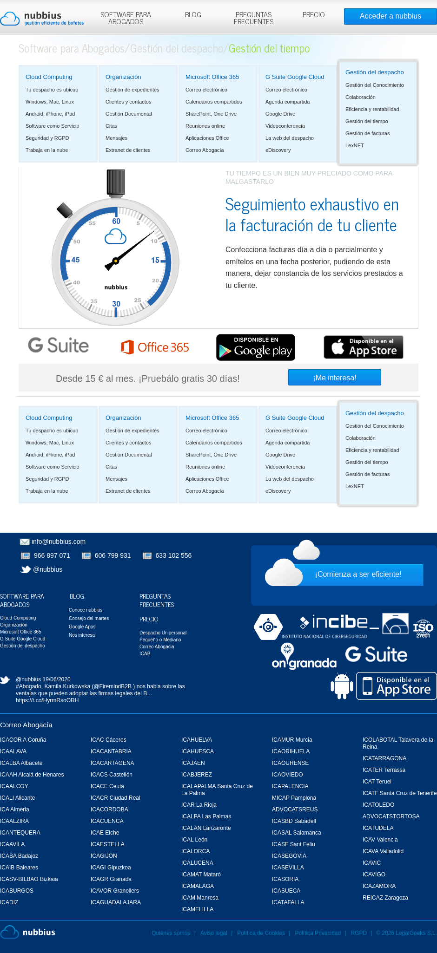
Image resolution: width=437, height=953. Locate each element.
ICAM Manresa (199, 897)
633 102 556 (174, 555)
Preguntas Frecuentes (156, 599)
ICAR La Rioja (199, 805)
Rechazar (373, 10)
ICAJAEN (193, 763)
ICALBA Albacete (21, 763)
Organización (123, 76)
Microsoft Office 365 (212, 76)
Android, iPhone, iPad (50, 114)
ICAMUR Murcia (292, 740)
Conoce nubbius (85, 610)
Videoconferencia (285, 126)
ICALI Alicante (17, 798)
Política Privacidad (318, 933)
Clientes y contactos (128, 101)
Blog (77, 595)
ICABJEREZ (196, 774)
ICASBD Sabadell (294, 821)
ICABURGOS (16, 891)
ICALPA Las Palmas (206, 816)
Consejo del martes (89, 618)
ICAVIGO (374, 874)
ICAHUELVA (196, 740)
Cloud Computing (49, 76)
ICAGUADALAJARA (116, 902)
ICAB (144, 653)
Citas (111, 126)
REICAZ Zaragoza (385, 897)
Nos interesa (82, 635)
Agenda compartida (287, 101)
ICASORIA (285, 879)
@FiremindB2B (112, 686)
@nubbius (47, 569)
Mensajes (116, 138)
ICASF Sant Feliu (293, 844)
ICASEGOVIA (289, 856)
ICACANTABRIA (111, 751)
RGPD (359, 933)
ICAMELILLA (197, 909)
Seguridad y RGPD (47, 138)
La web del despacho (289, 138)
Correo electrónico (206, 89)
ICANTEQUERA (20, 832)
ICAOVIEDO (287, 774)
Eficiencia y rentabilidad (372, 109)
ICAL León (194, 839)
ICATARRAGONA (384, 758)
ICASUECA (286, 891)
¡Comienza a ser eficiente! (358, 574)
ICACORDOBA (109, 809)
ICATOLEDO (378, 805)
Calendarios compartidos (213, 101)
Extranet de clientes (128, 150)
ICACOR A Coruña (23, 740)
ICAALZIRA (14, 821)
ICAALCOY (14, 786)
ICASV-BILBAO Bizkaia (29, 879)
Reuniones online (205, 126)
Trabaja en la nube (47, 150)
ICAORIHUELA (291, 751)
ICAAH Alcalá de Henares (32, 774)
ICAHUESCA (197, 751)
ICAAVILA (12, 844)
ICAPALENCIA (290, 786)
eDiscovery (278, 150)
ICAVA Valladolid (383, 851)
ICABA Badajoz (19, 856)
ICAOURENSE (290, 763)
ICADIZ (9, 902)
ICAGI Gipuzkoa (111, 867)
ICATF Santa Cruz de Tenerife (400, 793)
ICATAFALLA (288, 902)
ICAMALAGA (197, 886)
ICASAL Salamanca (296, 832)
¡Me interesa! (334, 378)
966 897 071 (52, 555)
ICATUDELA (378, 828)
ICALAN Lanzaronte (206, 828)
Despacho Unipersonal (162, 632)
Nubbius (27, 932)
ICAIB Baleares (19, 867)
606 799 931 (113, 555)
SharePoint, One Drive (211, 114)
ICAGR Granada (111, 879)
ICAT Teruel (377, 781)
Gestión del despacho (176, 48)
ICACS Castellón (111, 774)
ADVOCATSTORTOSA (391, 816)
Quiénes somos (171, 933)
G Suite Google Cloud (294, 76)
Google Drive (280, 114)
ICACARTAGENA (112, 763)
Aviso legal (213, 933)
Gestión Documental (129, 114)
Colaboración (360, 97)
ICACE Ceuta (107, 786)
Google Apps (82, 626)
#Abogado (28, 686)
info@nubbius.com (59, 541)
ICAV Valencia (380, 839)
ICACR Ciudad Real (115, 798)
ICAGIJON (104, 856)
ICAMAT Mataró (201, 874)
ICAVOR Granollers (115, 891)
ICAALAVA (13, 751)
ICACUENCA (107, 821)
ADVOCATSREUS (295, 809)
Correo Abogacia (156, 646)
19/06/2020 (57, 679)
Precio (149, 618)
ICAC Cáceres (108, 740)
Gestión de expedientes (132, 89)
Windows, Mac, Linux (50, 101)
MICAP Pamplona (294, 798)
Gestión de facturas (367, 133)
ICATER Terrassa (384, 770)
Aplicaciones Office (207, 138)
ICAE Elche (105, 832)
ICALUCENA (197, 863)
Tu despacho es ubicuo (52, 89)
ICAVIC (372, 863)
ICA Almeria (14, 809)
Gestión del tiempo (366, 121)
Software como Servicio (52, 126)
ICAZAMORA (379, 886)
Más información (225, 27)
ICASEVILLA (288, 867)
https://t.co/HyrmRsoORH (47, 700)
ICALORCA (195, 851)
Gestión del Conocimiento (374, 85)
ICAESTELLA (108, 844)
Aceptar (339, 10)
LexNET (354, 145)
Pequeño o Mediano (160, 639)
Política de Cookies (261, 933)
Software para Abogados (72, 48)
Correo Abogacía (204, 150)
